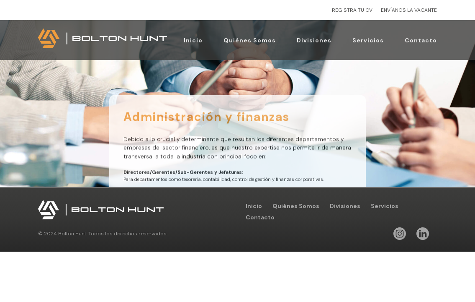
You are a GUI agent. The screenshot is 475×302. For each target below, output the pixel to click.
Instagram (399, 233)
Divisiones (314, 40)
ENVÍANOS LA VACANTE (409, 10)
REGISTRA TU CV (352, 10)
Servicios (368, 40)
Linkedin (422, 233)
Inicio (193, 40)
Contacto (421, 40)
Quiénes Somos (249, 40)
